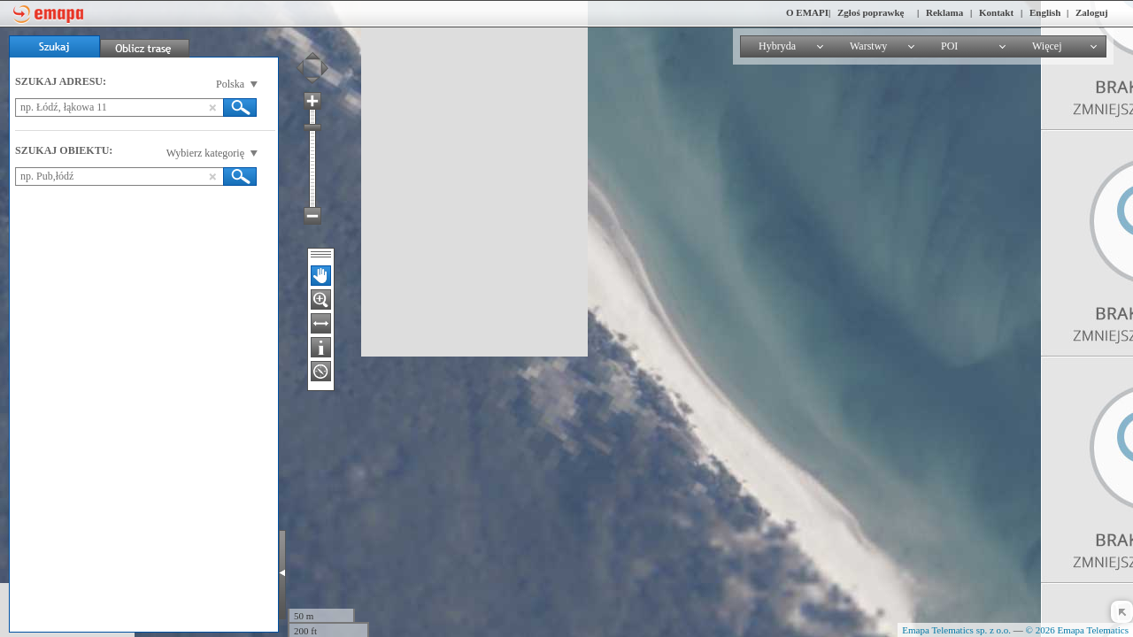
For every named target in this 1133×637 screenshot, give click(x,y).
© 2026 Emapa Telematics (1077, 630)
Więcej (1047, 46)
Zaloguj (1091, 12)
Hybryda (777, 46)
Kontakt (996, 12)
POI (949, 46)
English (1044, 12)
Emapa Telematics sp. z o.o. (956, 630)
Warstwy (868, 46)
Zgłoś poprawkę (871, 12)
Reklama (944, 12)
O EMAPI (807, 12)
